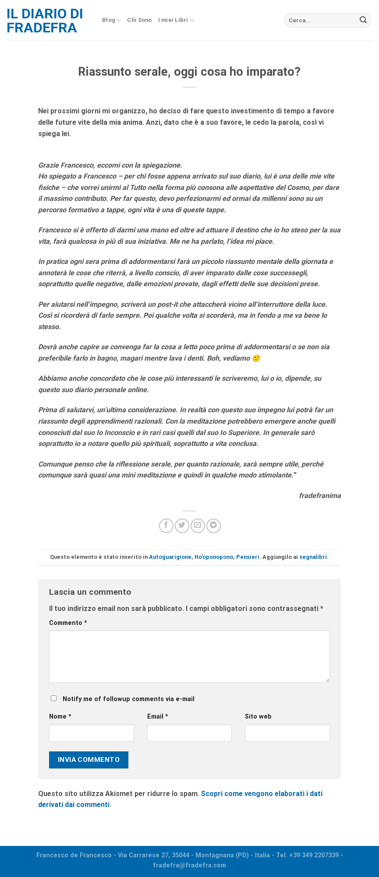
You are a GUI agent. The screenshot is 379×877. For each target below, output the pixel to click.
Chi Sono (139, 20)
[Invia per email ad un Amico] (198, 526)
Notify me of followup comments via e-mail (129, 699)
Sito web (258, 716)
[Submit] (363, 20)
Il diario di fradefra (45, 21)
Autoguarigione (170, 557)
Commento (68, 623)
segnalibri (313, 557)
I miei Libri (176, 20)
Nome (60, 716)
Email (157, 716)
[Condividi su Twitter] (182, 526)
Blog (111, 20)
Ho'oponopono (214, 557)
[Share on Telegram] (213, 526)
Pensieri (247, 557)
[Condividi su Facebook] (166, 526)
